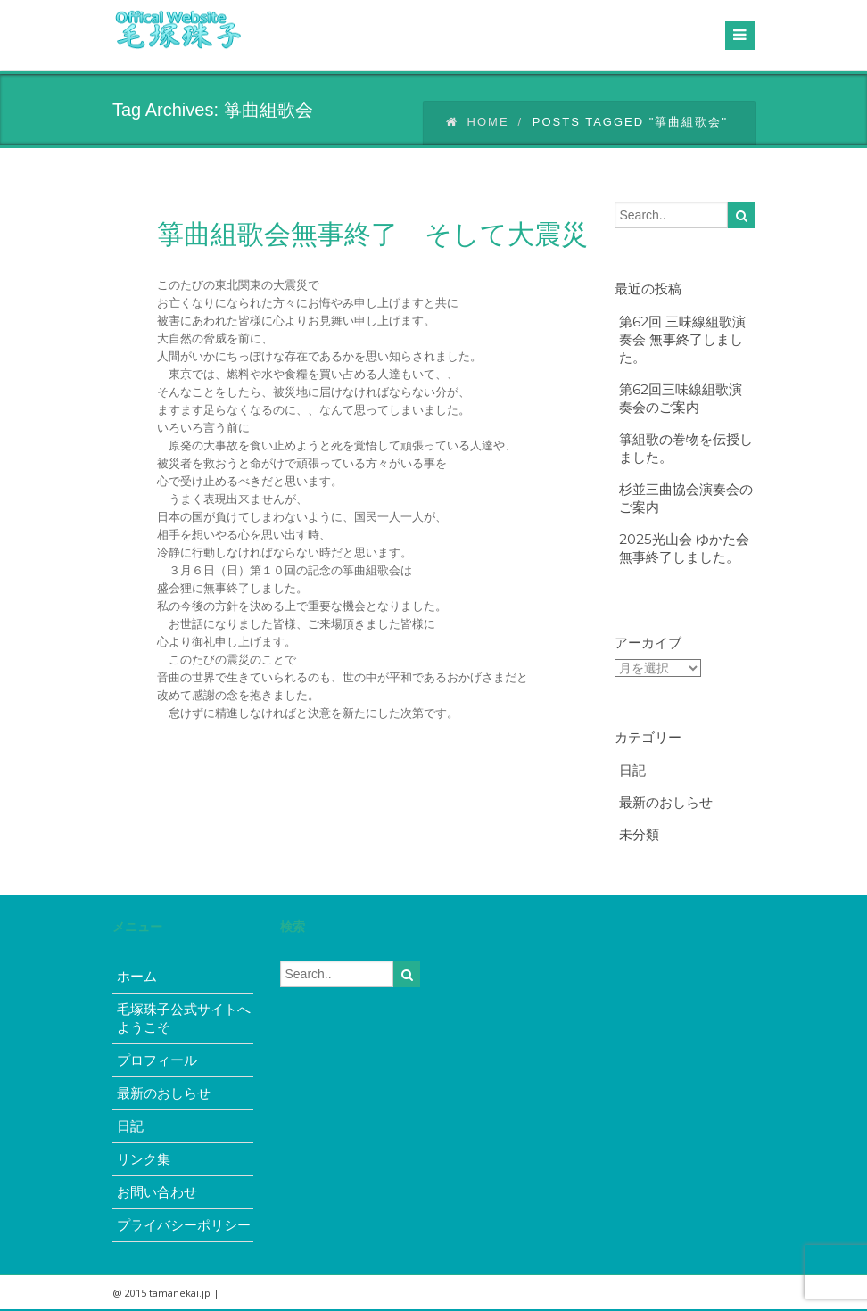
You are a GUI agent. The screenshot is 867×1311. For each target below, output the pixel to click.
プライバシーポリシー (184, 1224)
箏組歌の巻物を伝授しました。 (686, 448)
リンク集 (143, 1158)
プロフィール (157, 1059)
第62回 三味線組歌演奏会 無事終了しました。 (682, 339)
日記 (632, 770)
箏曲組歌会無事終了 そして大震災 (372, 234)
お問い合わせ (157, 1191)
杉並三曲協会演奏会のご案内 (686, 498)
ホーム (137, 976)
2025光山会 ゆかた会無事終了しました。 (684, 548)
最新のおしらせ (666, 802)
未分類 (639, 834)
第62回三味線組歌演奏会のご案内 (680, 398)
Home (477, 121)
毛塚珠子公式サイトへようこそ (184, 1018)
